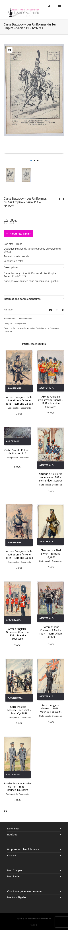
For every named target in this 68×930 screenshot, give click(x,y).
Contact (11, 855)
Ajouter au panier (20, 233)
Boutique (12, 834)
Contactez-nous (25, 319)
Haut (33, 925)
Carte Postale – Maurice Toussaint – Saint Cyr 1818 (19, 710)
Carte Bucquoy (42, 328)
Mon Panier (13, 876)
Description (11, 267)
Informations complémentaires (22, 298)
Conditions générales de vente (24, 891)
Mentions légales (16, 897)
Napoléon (54, 328)
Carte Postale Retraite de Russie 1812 (17, 451)
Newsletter (13, 828)
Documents (26, 408)
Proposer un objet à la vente (23, 849)
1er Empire (14, 328)
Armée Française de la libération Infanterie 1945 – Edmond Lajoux (19, 400)
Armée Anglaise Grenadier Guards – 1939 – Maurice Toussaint (17, 633)
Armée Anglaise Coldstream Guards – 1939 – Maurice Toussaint (50, 401)
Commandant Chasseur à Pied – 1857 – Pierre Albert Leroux (50, 632)
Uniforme (8, 331)
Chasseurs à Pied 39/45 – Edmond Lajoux (51, 554)
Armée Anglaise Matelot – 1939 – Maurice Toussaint (50, 708)
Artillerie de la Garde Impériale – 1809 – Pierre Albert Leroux (50, 477)
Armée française (27, 328)
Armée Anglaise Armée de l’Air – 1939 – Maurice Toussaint (17, 787)
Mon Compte (14, 870)
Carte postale (20, 323)
